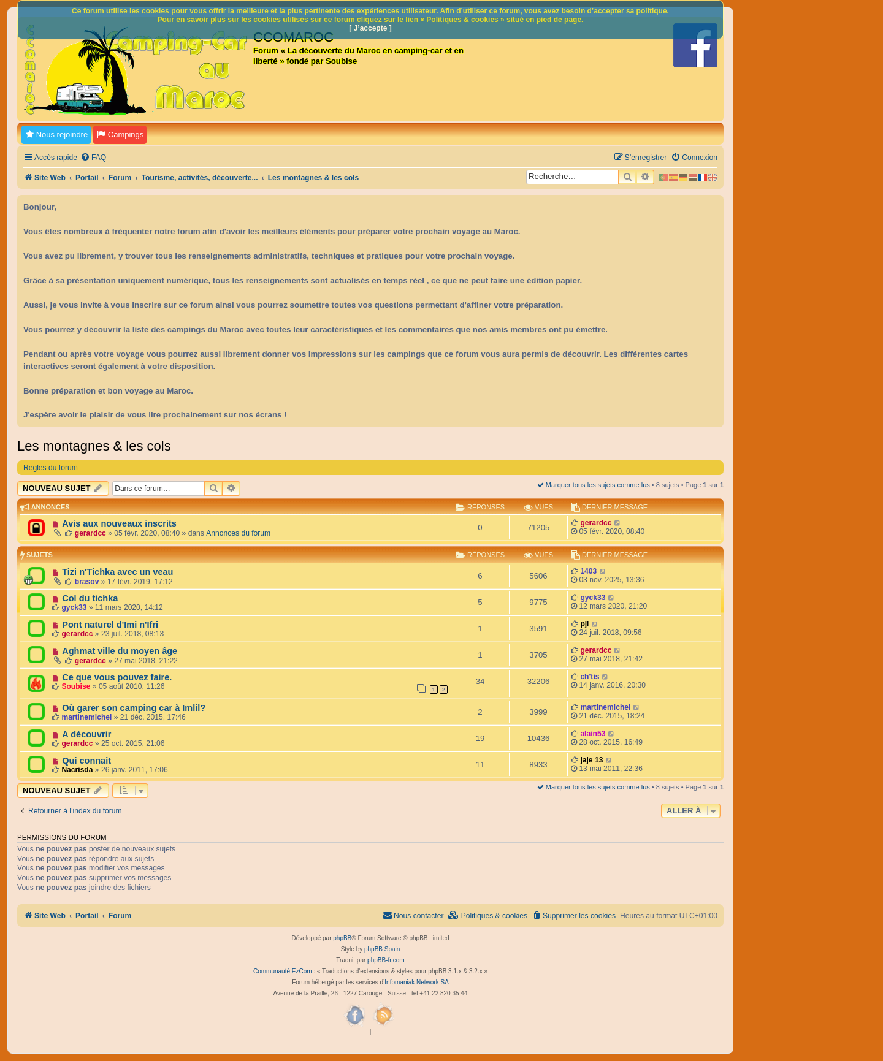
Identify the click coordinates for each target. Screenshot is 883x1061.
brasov (87, 581)
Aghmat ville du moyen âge (119, 651)
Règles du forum (50, 467)
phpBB (342, 938)
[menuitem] (93, 158)
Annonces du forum (238, 533)
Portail (87, 177)
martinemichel (86, 717)
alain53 (592, 733)
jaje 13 (591, 760)
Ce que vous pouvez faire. (117, 677)
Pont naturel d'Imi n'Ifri (110, 624)
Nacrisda (77, 770)
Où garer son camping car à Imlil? (133, 708)
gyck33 (73, 607)
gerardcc (90, 533)
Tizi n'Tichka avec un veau (117, 572)
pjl (584, 624)
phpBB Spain (382, 949)
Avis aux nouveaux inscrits (119, 523)
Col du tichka (90, 598)
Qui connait (86, 761)
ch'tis (589, 676)
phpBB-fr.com (386, 960)
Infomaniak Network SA (416, 982)
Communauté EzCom (282, 971)
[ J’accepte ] (370, 28)
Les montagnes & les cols (94, 446)
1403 (588, 571)
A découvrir (86, 734)
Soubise (75, 686)
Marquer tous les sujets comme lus (593, 485)
